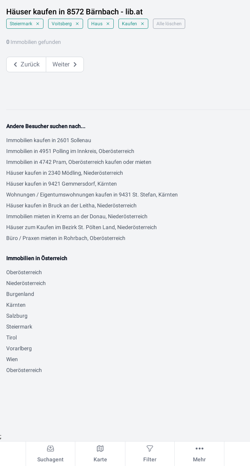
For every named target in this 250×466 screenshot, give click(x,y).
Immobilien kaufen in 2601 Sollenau (48, 140)
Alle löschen (169, 23)
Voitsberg (66, 23)
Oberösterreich (24, 272)
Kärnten (16, 305)
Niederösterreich (26, 283)
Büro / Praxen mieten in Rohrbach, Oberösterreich (65, 238)
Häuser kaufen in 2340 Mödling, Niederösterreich (64, 173)
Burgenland (20, 294)
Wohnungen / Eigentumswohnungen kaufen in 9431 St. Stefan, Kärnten (92, 194)
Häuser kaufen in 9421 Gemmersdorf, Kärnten (61, 184)
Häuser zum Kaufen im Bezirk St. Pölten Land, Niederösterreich (81, 227)
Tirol (11, 337)
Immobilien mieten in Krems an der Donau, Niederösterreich (77, 216)
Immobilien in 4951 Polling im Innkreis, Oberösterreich (70, 151)
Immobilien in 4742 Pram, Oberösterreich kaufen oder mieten (78, 162)
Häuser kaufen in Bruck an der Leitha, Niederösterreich (71, 205)
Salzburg (17, 316)
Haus (100, 23)
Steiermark (25, 23)
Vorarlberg (19, 348)
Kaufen (133, 23)
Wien (12, 359)
